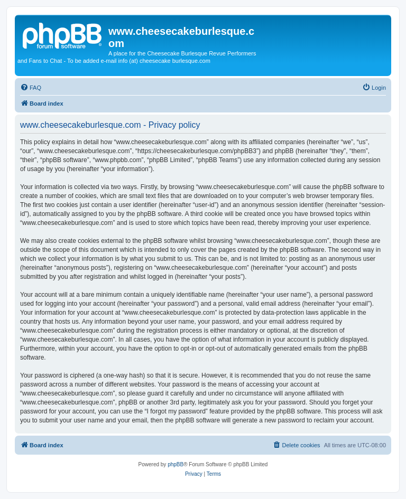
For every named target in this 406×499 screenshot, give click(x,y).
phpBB (175, 464)
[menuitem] (30, 87)
